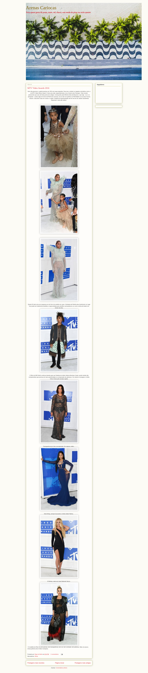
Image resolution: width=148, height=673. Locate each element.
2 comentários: (55, 654)
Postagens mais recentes (35, 663)
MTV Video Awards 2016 (38, 88)
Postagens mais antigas (83, 663)
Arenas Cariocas (41, 7)
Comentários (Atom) (61, 668)
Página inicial (59, 663)
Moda (36, 656)
